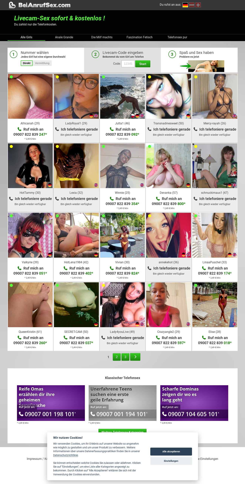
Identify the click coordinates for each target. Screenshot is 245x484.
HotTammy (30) (30, 193)
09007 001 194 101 (119, 414)
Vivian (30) (122, 262)
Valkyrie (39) (30, 262)
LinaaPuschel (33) (215, 262)
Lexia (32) (76, 193)
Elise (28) (215, 332)
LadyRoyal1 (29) (76, 123)
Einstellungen (171, 460)
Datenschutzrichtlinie (65, 455)
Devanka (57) (169, 193)
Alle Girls (26, 37)
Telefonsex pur (177, 37)
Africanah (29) (30, 123)
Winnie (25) (122, 193)
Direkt (27, 63)
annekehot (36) (169, 262)
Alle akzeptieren (171, 451)
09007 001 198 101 (47, 414)
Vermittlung (42, 63)
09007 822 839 (30, 134)
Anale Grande (64, 37)
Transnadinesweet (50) (168, 123)
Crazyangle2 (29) (168, 332)
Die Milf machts (101, 37)
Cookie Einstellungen (204, 458)
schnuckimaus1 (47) (214, 193)
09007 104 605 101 (190, 414)
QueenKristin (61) (30, 332)
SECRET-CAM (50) (76, 332)
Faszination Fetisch (140, 37)
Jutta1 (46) (122, 123)
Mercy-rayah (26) (215, 123)
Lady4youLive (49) (122, 332)
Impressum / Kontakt (41, 458)
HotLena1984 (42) (76, 262)
